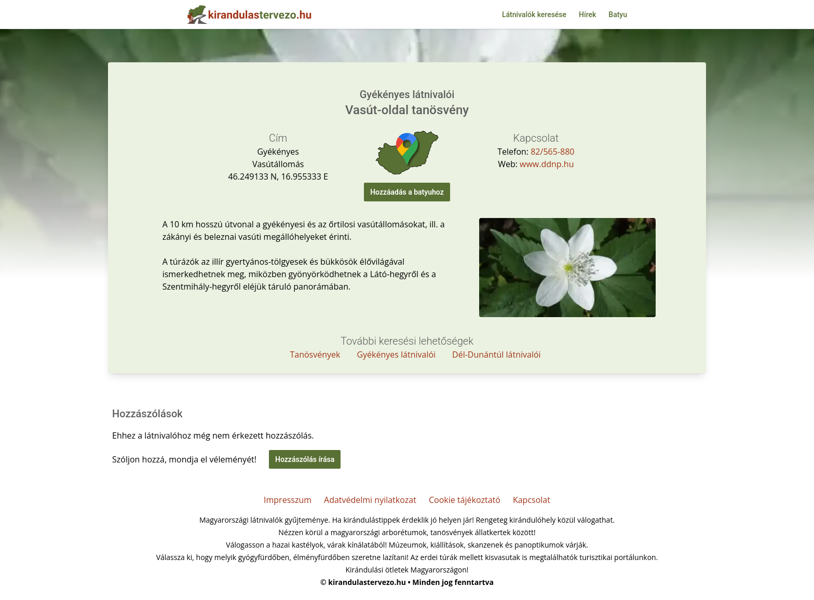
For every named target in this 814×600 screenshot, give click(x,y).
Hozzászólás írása (304, 459)
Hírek (587, 14)
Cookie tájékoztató (464, 500)
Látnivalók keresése (534, 14)
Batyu (617, 14)
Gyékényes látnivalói (396, 354)
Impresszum (287, 500)
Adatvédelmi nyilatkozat (370, 500)
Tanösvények (315, 354)
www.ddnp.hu (547, 164)
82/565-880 (552, 151)
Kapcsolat (531, 500)
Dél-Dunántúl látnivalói (496, 354)
